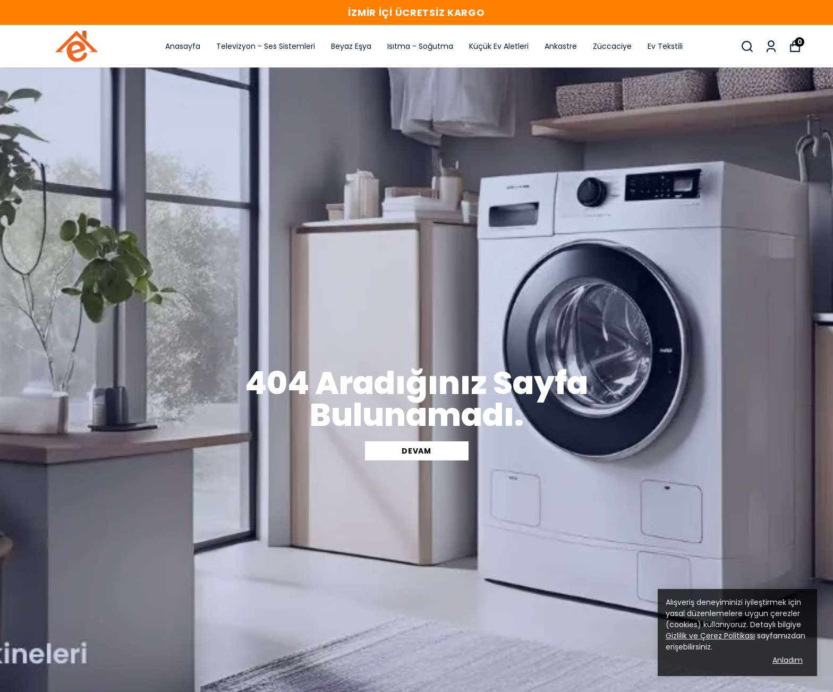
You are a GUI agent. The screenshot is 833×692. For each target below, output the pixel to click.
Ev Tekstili (665, 46)
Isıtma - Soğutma (420, 46)
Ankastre (561, 46)
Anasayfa (182, 46)
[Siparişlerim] (771, 46)
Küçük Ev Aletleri (499, 46)
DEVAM (416, 451)
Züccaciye (612, 46)
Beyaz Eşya (351, 46)
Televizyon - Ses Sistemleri (265, 46)
